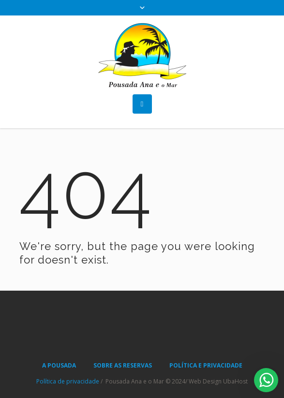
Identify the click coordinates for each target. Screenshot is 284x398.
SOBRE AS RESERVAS (122, 365)
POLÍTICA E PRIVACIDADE (205, 365)
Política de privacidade (67, 381)
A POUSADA (59, 365)
